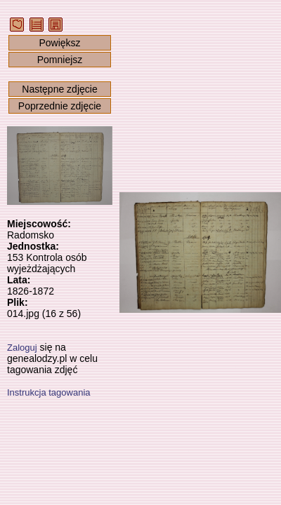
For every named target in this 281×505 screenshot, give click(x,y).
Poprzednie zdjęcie (59, 106)
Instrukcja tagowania (49, 392)
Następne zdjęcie (59, 89)
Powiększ (59, 42)
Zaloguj (22, 347)
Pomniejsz (60, 59)
